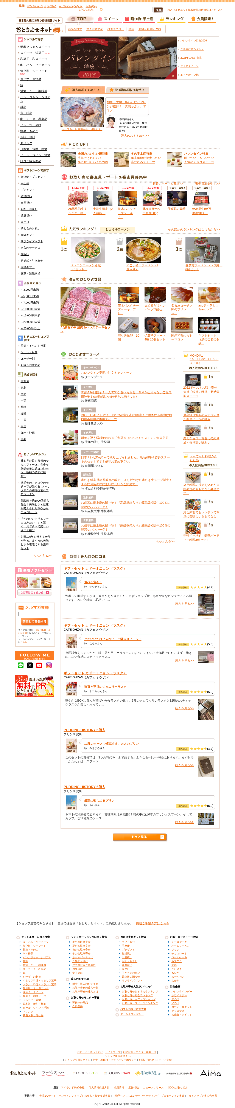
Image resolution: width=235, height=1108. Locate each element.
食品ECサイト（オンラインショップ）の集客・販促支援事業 (74, 1095)
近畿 (23, 413)
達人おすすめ (94, 29)
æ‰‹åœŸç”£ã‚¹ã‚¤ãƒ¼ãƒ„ (42, 6)
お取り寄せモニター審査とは (139, 1052)
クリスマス (177, 1010)
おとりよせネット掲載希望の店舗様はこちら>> (194, 9)
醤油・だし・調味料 (33, 91)
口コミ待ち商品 (30, 161)
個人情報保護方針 (99, 1087)
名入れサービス (30, 247)
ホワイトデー (179, 995)
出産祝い (26, 202)
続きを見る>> (184, 603)
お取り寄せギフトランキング (139, 999)
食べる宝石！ (93, 582)
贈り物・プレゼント (33, 177)
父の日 (175, 1003)
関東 (23, 394)
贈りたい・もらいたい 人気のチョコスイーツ (199, 158)
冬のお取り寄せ (81, 953)
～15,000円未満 (30, 315)
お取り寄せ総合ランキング (137, 995)
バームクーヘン (180, 945)
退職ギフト (28, 267)
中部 (23, 400)
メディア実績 (164, 1059)
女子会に (77, 972)
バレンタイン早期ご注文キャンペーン (106, 372)
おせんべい (177, 976)
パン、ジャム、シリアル (37, 957)
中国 (23, 419)
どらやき (176, 969)
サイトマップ (113, 1052)
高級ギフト (28, 235)
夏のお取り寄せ (81, 945)
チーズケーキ (179, 941)
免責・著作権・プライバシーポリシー (115, 1059)
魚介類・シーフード (33, 71)
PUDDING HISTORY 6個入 (85, 730)
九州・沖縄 (28, 432)
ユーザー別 (28, 358)
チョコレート (179, 953)
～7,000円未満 (30, 302)
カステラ (176, 961)
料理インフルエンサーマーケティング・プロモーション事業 (149, 1095)
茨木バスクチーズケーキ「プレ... (128, 309)
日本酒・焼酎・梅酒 (33, 149)
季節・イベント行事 (33, 345)
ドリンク (26, 143)
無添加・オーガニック (36, 988)
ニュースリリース (153, 1087)
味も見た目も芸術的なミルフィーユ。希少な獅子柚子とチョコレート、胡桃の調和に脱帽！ (35, 468)
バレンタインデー (181, 991)
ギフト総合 (128, 941)
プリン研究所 (73, 734)
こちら (23, 642)
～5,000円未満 (30, 296)
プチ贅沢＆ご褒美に (84, 965)
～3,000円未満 (30, 289)
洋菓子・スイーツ (33, 992)
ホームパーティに (82, 957)
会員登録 (77, 1006)
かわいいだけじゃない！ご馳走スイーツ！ (113, 639)
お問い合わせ (146, 1059)
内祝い (25, 254)
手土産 (25, 183)
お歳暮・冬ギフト (181, 1014)
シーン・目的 (29, 352)
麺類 (23, 107)
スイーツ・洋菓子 (32, 53)
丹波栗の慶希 (176, 209)
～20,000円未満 (30, 322)
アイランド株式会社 (72, 1087)
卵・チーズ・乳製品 (33, 119)
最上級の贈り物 (131, 976)
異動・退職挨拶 (30, 273)
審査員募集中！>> (207, 183)
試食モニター (115, 29)
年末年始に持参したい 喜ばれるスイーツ (146, 158)
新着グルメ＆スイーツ (35, 47)
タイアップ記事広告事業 (203, 1095)
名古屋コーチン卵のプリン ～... (181, 309)
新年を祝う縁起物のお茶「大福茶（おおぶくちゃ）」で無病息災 (124, 438)
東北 (23, 387)
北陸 (23, 407)
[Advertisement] (118, 882)
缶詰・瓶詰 (27, 137)
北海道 (25, 381)
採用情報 (119, 1087)
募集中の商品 (80, 1002)
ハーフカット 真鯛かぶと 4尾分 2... (82, 129)
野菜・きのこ (29, 131)
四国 (23, 426)
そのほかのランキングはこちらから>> (194, 229)
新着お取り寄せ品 (33, 1015)
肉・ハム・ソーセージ (35, 65)
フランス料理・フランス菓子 (39, 984)
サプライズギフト (32, 241)
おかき (175, 980)
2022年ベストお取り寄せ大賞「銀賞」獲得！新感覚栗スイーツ (201, 392)
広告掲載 (133, 1087)
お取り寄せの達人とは (85, 991)
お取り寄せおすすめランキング (140, 991)
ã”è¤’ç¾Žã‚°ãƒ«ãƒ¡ (71, 6)
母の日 (175, 999)
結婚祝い (26, 196)
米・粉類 (26, 113)
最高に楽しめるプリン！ (100, 800)
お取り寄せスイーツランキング (140, 1003)
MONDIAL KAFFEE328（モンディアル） (204, 359)
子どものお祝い (30, 228)
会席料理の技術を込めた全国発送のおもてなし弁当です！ (201, 489)
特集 (131, 29)
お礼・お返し (29, 209)
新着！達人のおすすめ (85, 983)
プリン (175, 949)
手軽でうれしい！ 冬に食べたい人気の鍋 (93, 158)
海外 (23, 439)
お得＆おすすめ (30, 365)
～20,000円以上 (30, 328)
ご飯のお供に (80, 961)
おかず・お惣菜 (30, 79)
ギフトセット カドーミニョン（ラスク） (95, 568)
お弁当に (77, 969)
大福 (174, 965)
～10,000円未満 (30, 309)
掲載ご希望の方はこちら (152, 923)
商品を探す (75, 29)
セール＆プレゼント (132, 1014)
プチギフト (28, 189)
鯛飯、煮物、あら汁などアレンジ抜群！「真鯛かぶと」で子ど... (126, 106)
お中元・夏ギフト (181, 1007)
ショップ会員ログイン (77, 1059)
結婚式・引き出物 (32, 260)
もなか (175, 972)
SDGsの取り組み (178, 1087)
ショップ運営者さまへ (118, 1056)
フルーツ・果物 (30, 125)
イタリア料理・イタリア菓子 (39, 980)
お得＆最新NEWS (150, 29)
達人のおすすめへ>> (135, 135)
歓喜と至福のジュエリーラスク (105, 686)
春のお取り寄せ (81, 941)
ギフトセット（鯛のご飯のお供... (208, 339)
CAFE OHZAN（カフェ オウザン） (87, 572)
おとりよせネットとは (90, 1052)
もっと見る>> (42, 555)
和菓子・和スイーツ (33, 59)
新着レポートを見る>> (168, 183)
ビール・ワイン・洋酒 (35, 155)
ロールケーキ (179, 957)
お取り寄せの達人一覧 (85, 987)
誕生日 (25, 222)
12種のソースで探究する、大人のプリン (111, 743)
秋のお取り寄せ (81, 949)
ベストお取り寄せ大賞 (133, 1009)
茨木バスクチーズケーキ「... (127, 213)
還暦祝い (26, 215)
